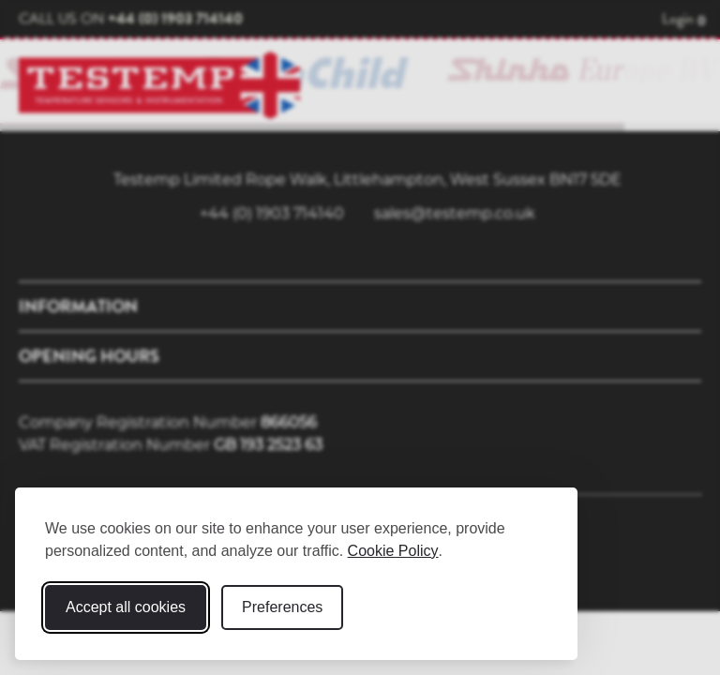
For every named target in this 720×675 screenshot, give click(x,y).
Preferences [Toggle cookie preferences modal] (282, 607)
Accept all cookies (126, 607)
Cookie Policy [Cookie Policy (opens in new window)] (393, 551)
